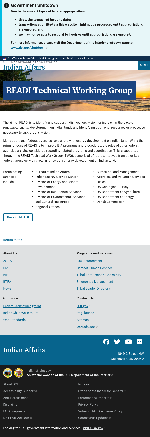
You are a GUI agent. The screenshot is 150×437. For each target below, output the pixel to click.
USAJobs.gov (87, 327)
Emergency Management (95, 282)
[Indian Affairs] (70, 67)
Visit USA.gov (94, 428)
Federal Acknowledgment (22, 306)
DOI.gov (84, 306)
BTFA (7, 282)
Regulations (85, 313)
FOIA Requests (14, 411)
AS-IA (7, 261)
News (7, 288)
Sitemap (83, 320)
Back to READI (18, 217)
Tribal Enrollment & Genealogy (99, 275)
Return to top (12, 240)
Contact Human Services (94, 268)
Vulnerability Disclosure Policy (100, 411)
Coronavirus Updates (94, 418)
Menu (144, 65)
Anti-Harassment (15, 398)
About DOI (12, 384)
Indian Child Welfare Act (20, 313)
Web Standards (14, 320)
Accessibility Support (20, 391)
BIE (5, 275)
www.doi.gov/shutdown (29, 48)
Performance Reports (95, 398)
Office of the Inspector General (102, 391)
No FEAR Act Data (17, 418)
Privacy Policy (88, 404)
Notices (83, 384)
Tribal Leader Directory (93, 288)
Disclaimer (11, 404)
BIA (5, 268)
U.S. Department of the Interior (88, 375)
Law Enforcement (89, 261)
